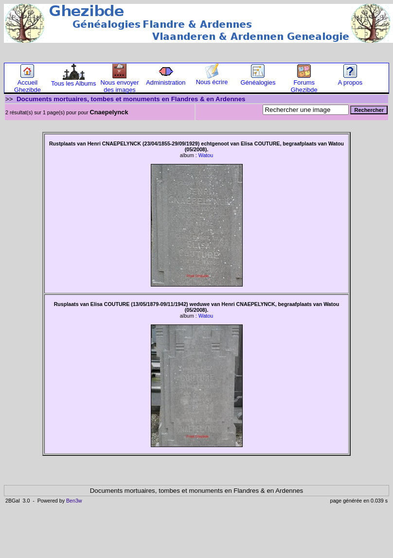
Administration (165, 79)
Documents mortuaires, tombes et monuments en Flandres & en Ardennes (131, 99)
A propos (350, 79)
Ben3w (74, 501)
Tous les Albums (73, 80)
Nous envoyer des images (120, 83)
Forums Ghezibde (304, 83)
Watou (205, 155)
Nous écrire (212, 79)
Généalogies (257, 79)
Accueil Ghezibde (27, 83)
